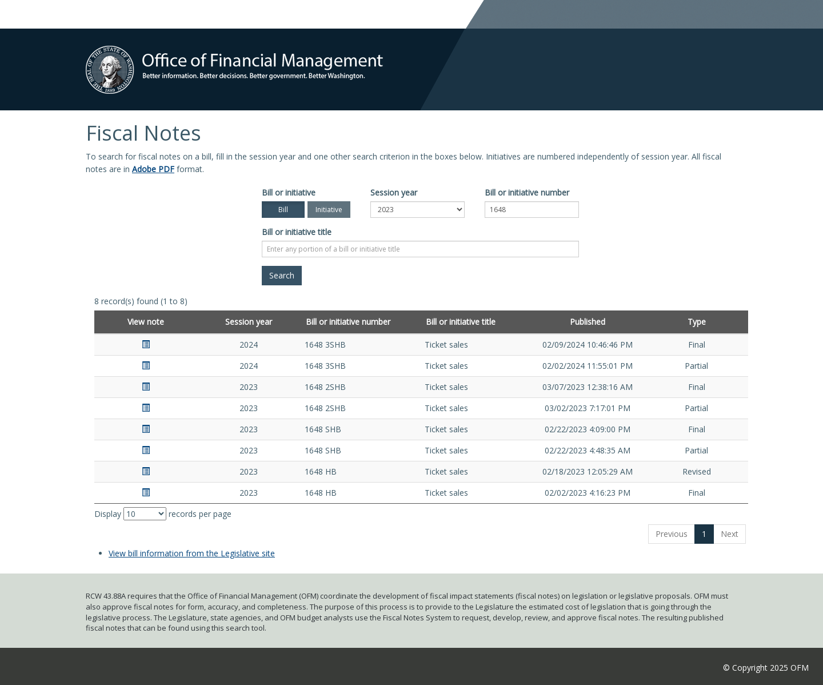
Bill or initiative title (296, 231)
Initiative (328, 209)
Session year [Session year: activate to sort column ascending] (248, 321)
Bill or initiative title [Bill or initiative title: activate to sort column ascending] (461, 321)
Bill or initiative (288, 192)
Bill (283, 209)
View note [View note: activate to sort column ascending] (145, 321)
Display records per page (162, 513)
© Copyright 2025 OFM (766, 667)
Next (729, 533)
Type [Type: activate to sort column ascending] (697, 321)
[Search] (282, 275)
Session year (393, 192)
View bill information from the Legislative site (192, 553)
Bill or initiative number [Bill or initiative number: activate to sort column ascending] (348, 321)
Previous (672, 533)
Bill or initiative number (527, 192)
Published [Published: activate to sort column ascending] (587, 321)
